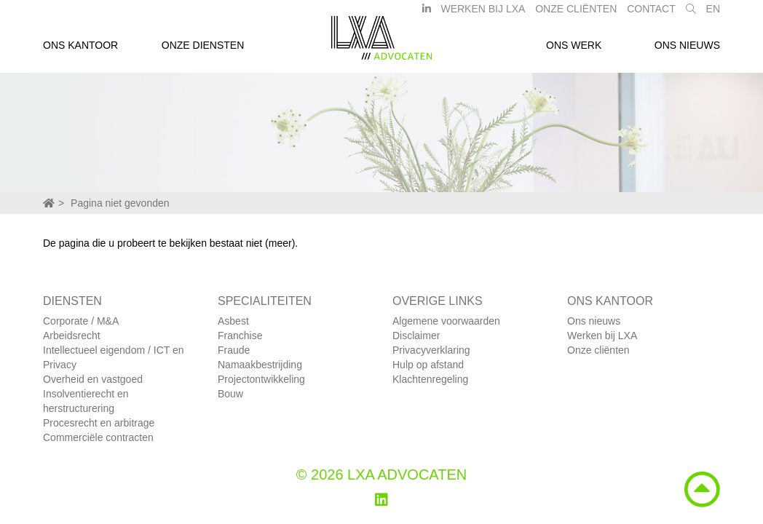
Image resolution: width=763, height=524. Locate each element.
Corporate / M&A (81, 321)
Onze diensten (203, 49)
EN (713, 13)
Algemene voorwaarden (446, 321)
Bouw (230, 394)
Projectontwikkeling (261, 379)
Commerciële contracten (98, 437)
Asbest (233, 321)
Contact (651, 13)
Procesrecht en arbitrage (98, 423)
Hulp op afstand (428, 364)
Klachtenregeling (430, 379)
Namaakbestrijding (260, 364)
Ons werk (573, 49)
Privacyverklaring (431, 350)
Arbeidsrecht (71, 335)
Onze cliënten (598, 350)
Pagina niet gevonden (120, 203)
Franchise (240, 335)
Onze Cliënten (576, 13)
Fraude (234, 350)
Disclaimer (416, 335)
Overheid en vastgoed (93, 379)
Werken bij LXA (482, 13)
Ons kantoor (80, 49)
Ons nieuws (687, 49)
